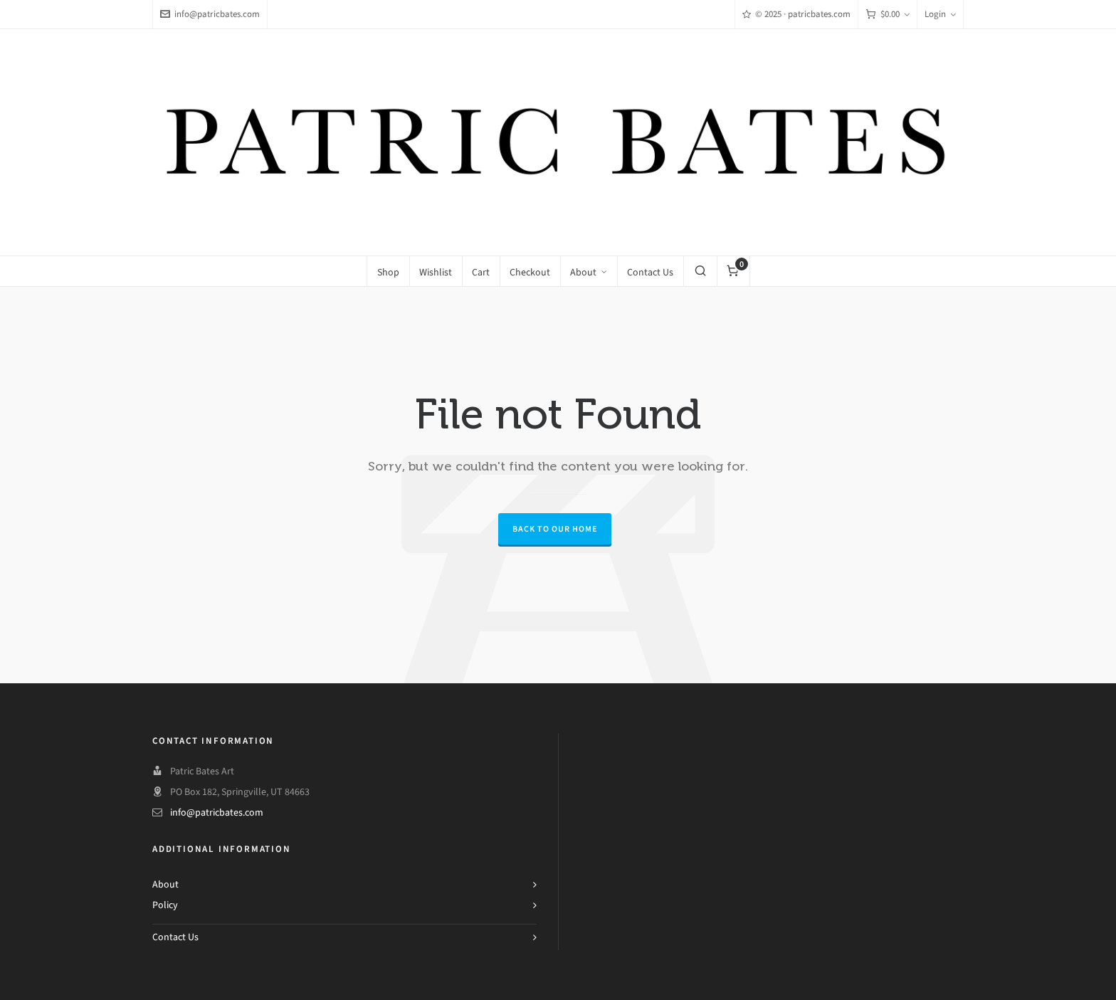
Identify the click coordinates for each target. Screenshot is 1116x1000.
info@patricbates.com (210, 14)
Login (940, 14)
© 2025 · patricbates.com (796, 14)
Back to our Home (554, 529)
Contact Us (175, 937)
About (165, 884)
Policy (165, 905)
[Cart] (887, 14)
